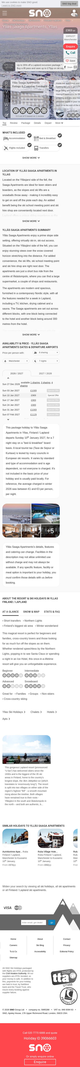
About (40, 939)
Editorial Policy (67, 951)
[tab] (10, 611)
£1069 (33, 409)
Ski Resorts (34, 20)
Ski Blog (40, 945)
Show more (29, 221)
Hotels (50, 712)
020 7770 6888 (36, 1033)
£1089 (33, 390)
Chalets (35, 712)
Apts (5, 719)
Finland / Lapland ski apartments (27, 890)
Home (5, 20)
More (59, 123)
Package (25, 123)
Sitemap (13, 957)
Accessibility (40, 951)
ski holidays (47, 886)
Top (4, 123)
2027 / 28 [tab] (45, 373)
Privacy (66, 945)
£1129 (33, 414)
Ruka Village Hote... (48, 851)
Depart (48, 123)
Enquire (40, 1062)
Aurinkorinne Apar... (12, 851)
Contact (66, 939)
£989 (33, 405)
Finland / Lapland (52, 20)
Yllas (67, 20)
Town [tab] (10, 759)
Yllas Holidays (12, 712)
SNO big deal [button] (69, 3)
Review (14, 123)
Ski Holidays (19, 20)
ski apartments (67, 886)
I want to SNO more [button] (11, 5)
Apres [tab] (42, 759)
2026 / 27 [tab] (16, 373)
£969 (33, 400)
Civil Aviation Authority (16, 973)
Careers (13, 945)
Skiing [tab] (26, 759)
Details (37, 123)
